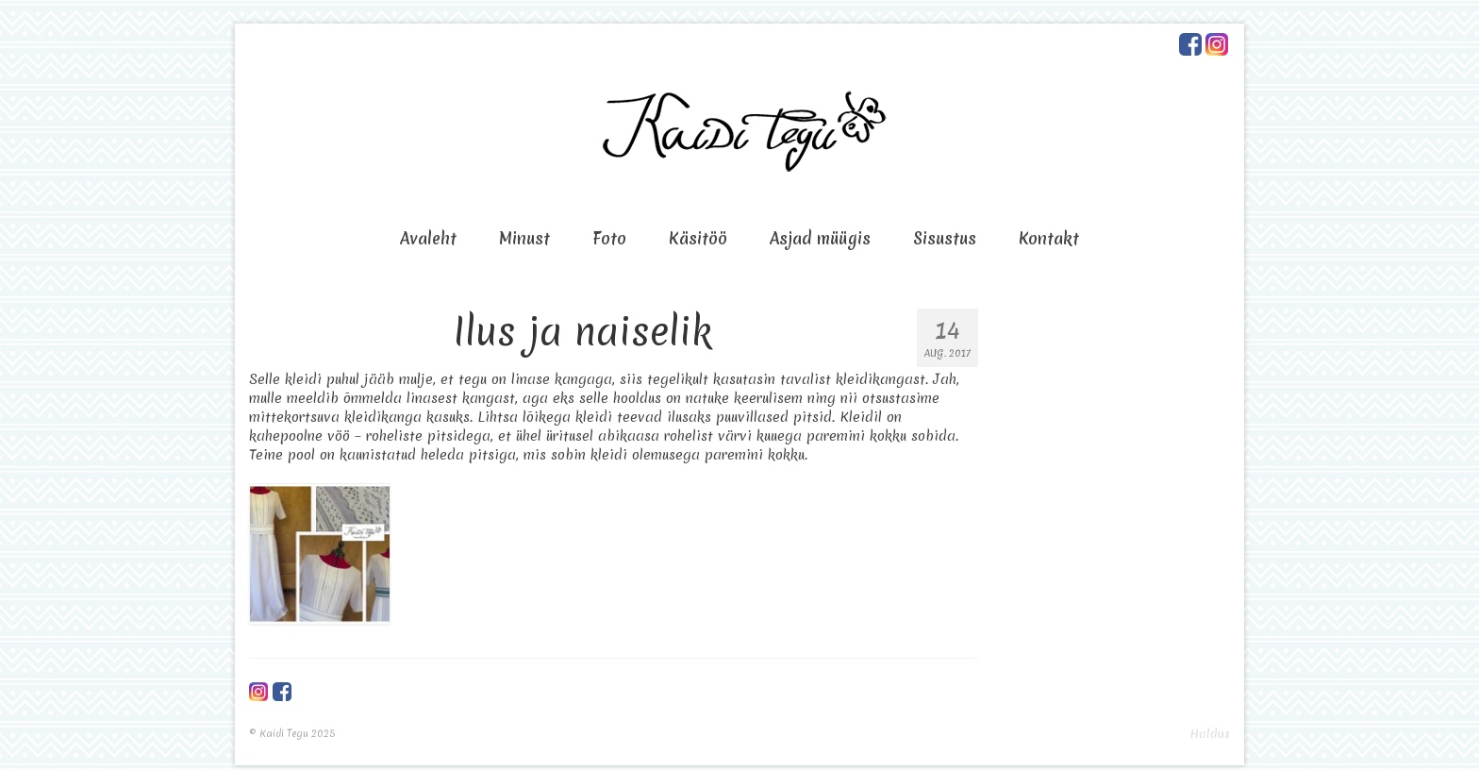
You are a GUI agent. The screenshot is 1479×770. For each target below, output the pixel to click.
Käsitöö (698, 238)
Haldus (1209, 734)
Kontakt (1049, 238)
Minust (524, 238)
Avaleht (428, 238)
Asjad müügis (820, 238)
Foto (609, 238)
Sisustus (944, 238)
